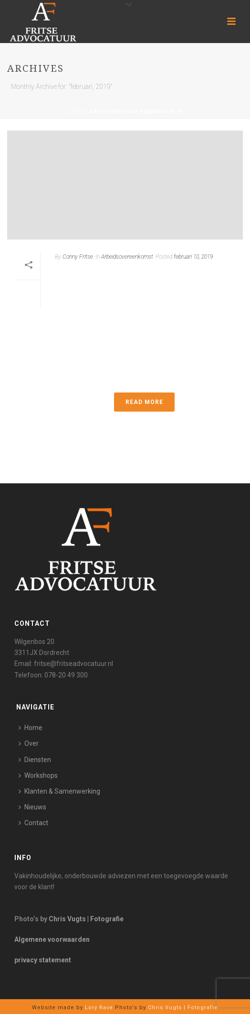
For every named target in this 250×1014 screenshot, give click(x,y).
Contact (33, 823)
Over (29, 743)
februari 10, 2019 (193, 256)
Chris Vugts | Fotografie (86, 919)
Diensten (35, 759)
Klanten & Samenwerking (59, 791)
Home (76, 111)
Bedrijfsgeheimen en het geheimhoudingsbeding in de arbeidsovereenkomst (139, 286)
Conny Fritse (77, 256)
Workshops (38, 775)
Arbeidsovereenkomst (127, 256)
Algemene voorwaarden (52, 939)
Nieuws (32, 807)
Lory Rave (98, 1007)
